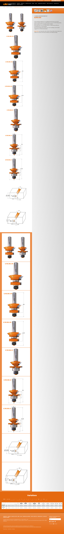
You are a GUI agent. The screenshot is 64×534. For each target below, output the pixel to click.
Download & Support (42, 3)
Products (23, 3)
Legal (36, 3)
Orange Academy (20, 4)
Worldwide (34, 0)
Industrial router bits (9, 7)
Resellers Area (47, 0)
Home (4, 7)
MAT (38, 499)
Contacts (14, 4)
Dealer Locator (28, 3)
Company (18, 3)
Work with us (56, 3)
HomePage (14, 3)
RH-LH (44, 499)
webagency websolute (53, 523)
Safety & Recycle (50, 3)
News (33, 3)
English (42, 0)
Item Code (8, 499)
